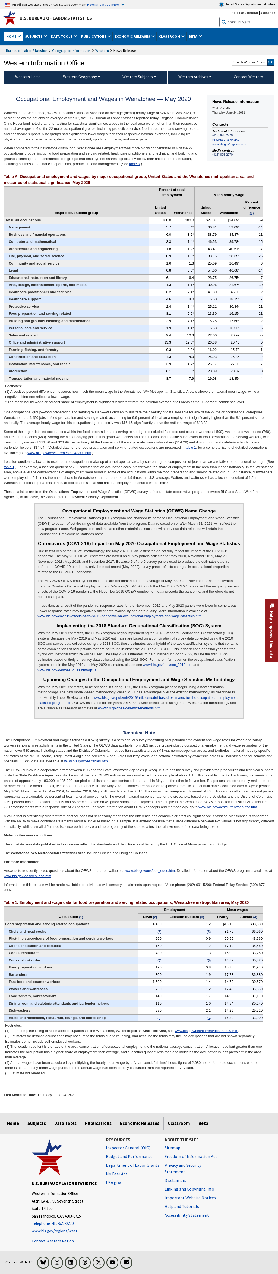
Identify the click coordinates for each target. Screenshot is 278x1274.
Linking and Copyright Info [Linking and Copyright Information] (189, 1189)
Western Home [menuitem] (28, 76)
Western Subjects (137, 76)
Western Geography (80, 76)
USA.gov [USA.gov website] (113, 1182)
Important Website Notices (190, 1197)
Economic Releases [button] (133, 36)
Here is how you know (103, 4)
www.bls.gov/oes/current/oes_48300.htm (59, 453)
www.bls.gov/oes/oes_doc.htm (27, 876)
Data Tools (65, 1123)
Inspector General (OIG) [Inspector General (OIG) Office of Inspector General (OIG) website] (128, 1147)
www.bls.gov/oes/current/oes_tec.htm (227, 807)
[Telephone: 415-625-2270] (65, 1223)
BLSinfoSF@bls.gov (225, 139)
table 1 (190, 447)
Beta (203, 1123)
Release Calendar (245, 13)
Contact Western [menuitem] (248, 76)
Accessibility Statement (187, 1215)
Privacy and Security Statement (183, 1168)
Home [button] (11, 36)
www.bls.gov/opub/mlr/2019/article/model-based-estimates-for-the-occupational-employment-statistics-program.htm (138, 700)
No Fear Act (116, 1174)
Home (13, 1123)
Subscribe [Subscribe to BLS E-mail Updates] (267, 13)
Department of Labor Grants (132, 1165)
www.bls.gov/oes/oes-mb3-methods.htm (129, 708)
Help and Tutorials (182, 1206)
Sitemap (172, 1147)
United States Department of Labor (247, 4)
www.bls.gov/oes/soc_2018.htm (167, 665)
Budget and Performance (129, 1156)
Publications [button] (94, 36)
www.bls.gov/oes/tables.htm (86, 761)
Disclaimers (175, 1180)
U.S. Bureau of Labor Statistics (56, 18)
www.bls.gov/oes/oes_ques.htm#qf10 (66, 670)
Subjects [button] (34, 36)
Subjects (36, 1123)
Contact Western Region (53, 1241)
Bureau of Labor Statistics (27, 50)
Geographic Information (71, 50)
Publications (98, 1123)
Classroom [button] (170, 36)
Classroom (179, 1123)
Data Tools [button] (62, 36)
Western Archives (193, 76)
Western (102, 50)
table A (134, 164)
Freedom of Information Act (191, 1156)
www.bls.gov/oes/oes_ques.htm (150, 871)
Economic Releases (139, 1123)
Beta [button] (193, 36)
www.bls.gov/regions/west (229, 144)
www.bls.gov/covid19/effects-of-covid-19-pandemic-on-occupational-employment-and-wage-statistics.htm (119, 616)
